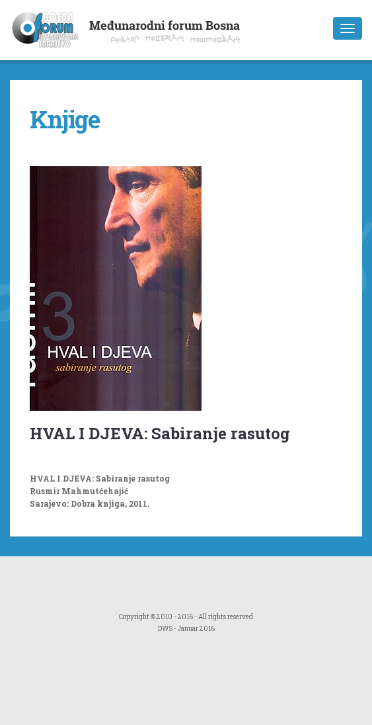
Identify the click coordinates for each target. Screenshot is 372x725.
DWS (165, 628)
